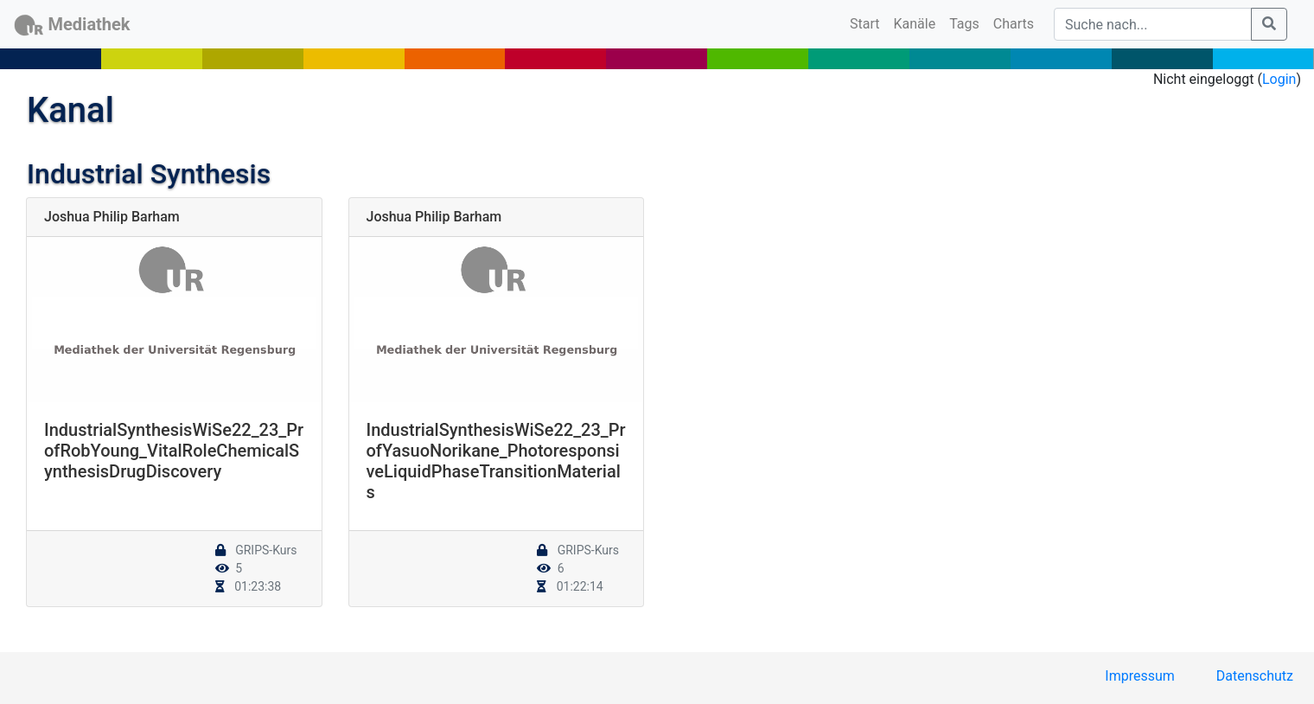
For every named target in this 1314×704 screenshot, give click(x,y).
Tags (964, 24)
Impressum (1140, 676)
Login (1279, 79)
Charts (1013, 24)
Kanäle (915, 24)
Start (868, 22)
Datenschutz (1254, 676)
